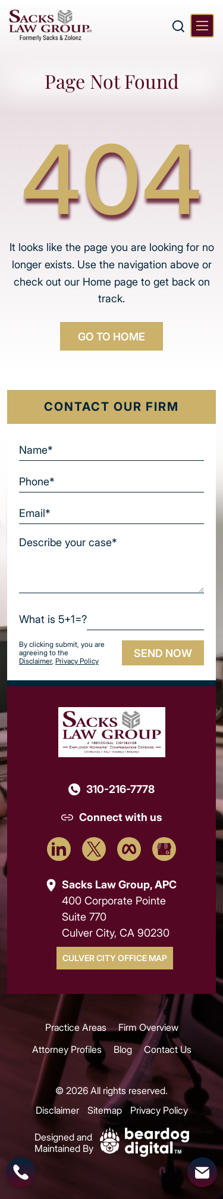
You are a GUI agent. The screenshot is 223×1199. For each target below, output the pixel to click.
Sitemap (104, 1110)
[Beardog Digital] (144, 1141)
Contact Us (167, 1049)
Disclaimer (35, 661)
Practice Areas (75, 1027)
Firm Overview (148, 1027)
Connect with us (120, 817)
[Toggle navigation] (202, 26)
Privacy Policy (77, 661)
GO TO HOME (111, 336)
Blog (123, 1049)
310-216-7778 (120, 789)
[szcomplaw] (50, 25)
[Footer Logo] (111, 731)
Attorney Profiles (67, 1049)
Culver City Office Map (114, 958)
